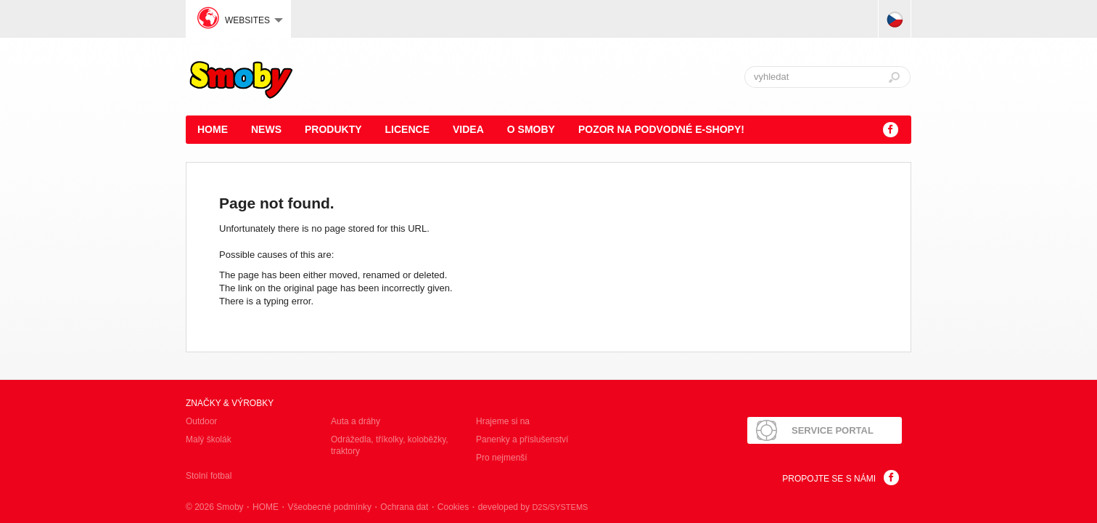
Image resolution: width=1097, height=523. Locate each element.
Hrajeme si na (503, 421)
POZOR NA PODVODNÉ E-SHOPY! (661, 129)
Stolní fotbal (208, 476)
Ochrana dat (404, 507)
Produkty (333, 129)
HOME (212, 129)
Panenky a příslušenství (522, 439)
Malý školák (208, 439)
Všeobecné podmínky (329, 507)
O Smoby (531, 129)
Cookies (453, 507)
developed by (533, 507)
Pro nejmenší (501, 458)
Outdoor (201, 421)
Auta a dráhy (355, 421)
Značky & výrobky (230, 403)
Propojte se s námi (829, 479)
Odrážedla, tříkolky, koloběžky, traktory (389, 445)
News (266, 129)
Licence (407, 129)
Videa (468, 129)
